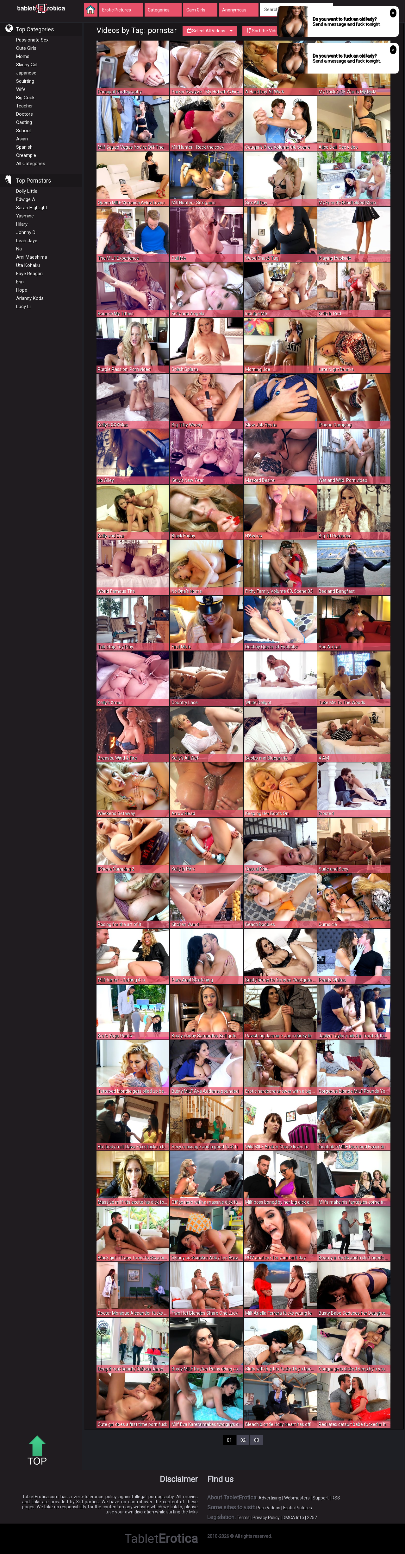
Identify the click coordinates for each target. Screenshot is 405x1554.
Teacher (24, 106)
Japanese (26, 73)
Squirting (25, 81)
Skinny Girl (26, 65)
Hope (21, 290)
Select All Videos (209, 30)
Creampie (26, 155)
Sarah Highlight (31, 207)
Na (19, 249)
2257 (312, 1517)
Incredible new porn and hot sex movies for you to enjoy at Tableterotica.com (41, 8)
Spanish (24, 147)
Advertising (270, 1497)
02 (243, 1440)
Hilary (22, 224)
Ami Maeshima (31, 257)
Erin (20, 282)
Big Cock (25, 97)
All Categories (30, 163)
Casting (24, 122)
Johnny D (25, 232)
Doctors (24, 114)
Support (321, 1497)
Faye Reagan (29, 273)
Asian (22, 139)
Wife (21, 89)
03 (256, 1440)
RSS (336, 1497)
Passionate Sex (32, 40)
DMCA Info (293, 1517)
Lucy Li (23, 306)
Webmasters (297, 1497)
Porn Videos (268, 1507)
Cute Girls (26, 48)
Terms (243, 1517)
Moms (22, 56)
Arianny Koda (30, 298)
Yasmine (25, 216)
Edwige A (25, 199)
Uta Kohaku (28, 265)
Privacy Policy (266, 1517)
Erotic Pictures (297, 1507)
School (23, 130)
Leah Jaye (26, 240)
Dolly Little (26, 191)
